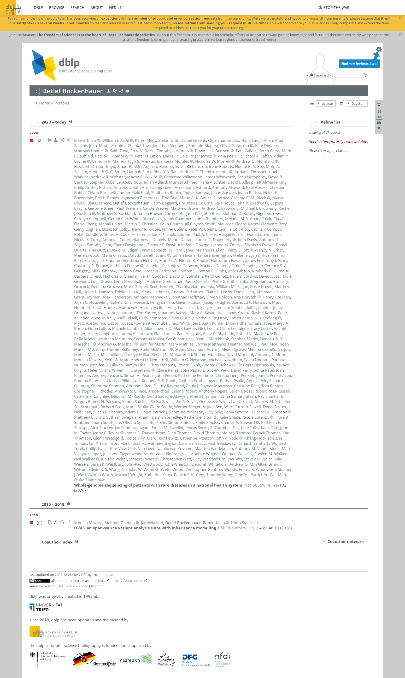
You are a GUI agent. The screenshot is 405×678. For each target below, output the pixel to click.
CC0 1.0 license (132, 580)
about (97, 7)
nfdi (113, 7)
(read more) (266, 39)
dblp (38, 7)
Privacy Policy (77, 586)
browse (56, 7)
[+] (323, 541)
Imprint (97, 586)
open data (97, 580)
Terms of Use (53, 586)
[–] (317, 122)
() (257, 485)
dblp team (106, 574)
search (77, 7)
